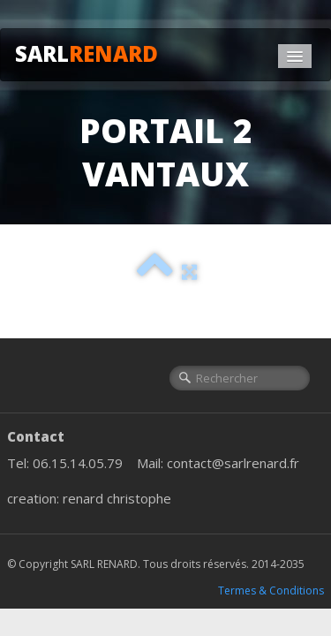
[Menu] (295, 56)
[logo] (93, 51)
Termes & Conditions (271, 590)
